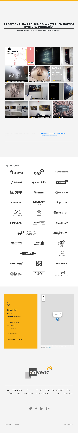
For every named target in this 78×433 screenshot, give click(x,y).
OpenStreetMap (56, 346)
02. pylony (28, 392)
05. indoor (68, 392)
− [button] (43, 299)
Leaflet (43, 346)
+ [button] (43, 296)
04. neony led (58, 392)
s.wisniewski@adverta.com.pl (15, 339)
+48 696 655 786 (12, 333)
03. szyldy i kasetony (42, 392)
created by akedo (68, 424)
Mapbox (49, 347)
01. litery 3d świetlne (14, 392)
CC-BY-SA (70, 346)
